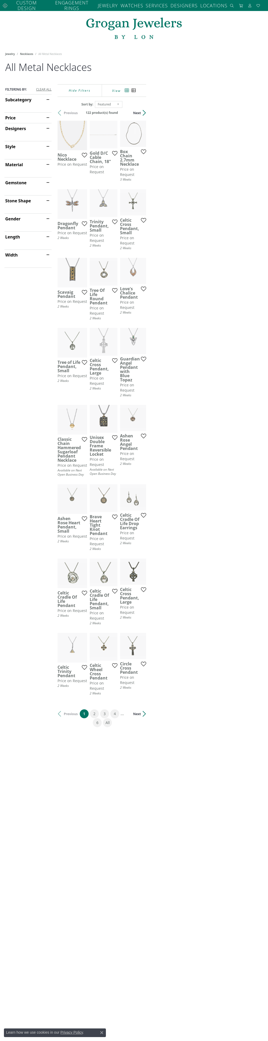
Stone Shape (18, 198)
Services (151, 4)
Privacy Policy (71, 1032)
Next (254, 110)
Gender (12, 216)
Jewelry (103, 4)
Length (12, 234)
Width (11, 252)
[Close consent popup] (101, 1032)
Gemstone (16, 180)
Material (14, 162)
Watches (126, 4)
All (188, 876)
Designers (177, 4)
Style (10, 144)
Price (10, 115)
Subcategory (18, 97)
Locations (204, 4)
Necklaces (26, 51)
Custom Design (30, 4)
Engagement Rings (69, 4)
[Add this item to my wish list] (121, 189)
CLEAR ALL (44, 87)
